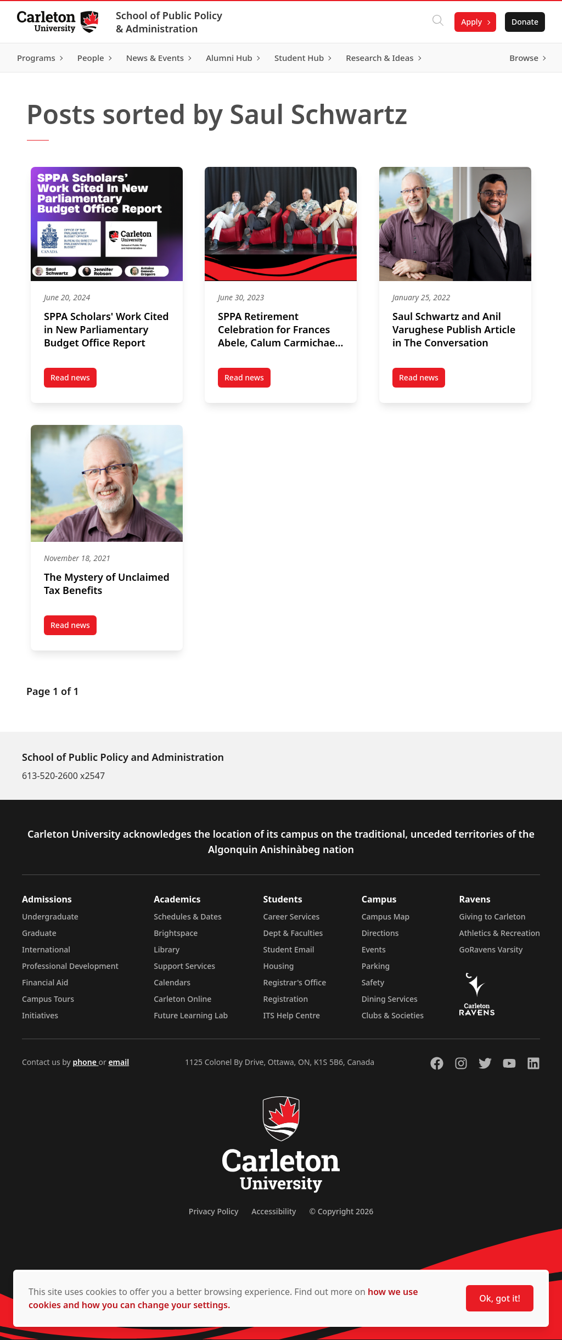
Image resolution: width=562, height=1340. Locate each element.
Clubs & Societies (393, 1015)
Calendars (172, 982)
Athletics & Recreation (499, 933)
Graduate (39, 933)
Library (166, 949)
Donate (524, 21)
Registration (285, 999)
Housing (278, 966)
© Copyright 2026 (341, 1211)
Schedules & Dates (188, 916)
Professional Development (70, 966)
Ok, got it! (499, 1298)
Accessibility (273, 1211)
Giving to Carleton (492, 916)
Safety (373, 982)
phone (85, 1062)
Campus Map (386, 916)
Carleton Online (182, 999)
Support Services (184, 966)
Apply (470, 21)
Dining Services (390, 999)
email (118, 1062)
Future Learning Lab (191, 1015)
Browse (523, 57)
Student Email (288, 949)
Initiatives (40, 1015)
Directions (380, 933)
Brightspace (176, 933)
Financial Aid (45, 982)
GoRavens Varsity (491, 949)
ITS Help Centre (292, 1015)
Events (374, 949)
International (46, 949)
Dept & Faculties (293, 933)
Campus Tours (48, 999)
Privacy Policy (213, 1211)
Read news (73, 380)
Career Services (291, 916)
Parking (376, 966)
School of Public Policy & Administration (169, 22)
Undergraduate (50, 916)
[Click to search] (437, 22)
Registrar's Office (295, 982)
